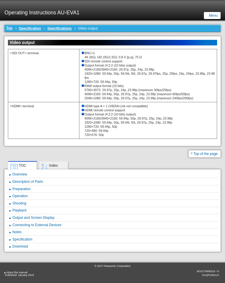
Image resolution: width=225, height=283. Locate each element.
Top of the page (205, 154)
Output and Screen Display (33, 218)
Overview (19, 174)
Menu (213, 15)
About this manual (17, 272)
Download (20, 246)
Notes (16, 232)
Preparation (21, 189)
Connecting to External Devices (36, 225)
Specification (30, 28)
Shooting (19, 203)
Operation (20, 196)
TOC (22, 165)
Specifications (59, 28)
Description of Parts (27, 182)
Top (9, 28)
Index (53, 165)
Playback (19, 210)
